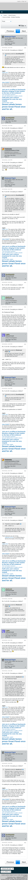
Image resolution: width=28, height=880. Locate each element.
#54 (25, 470)
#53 (25, 388)
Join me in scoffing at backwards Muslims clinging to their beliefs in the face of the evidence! (13, 91)
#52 (25, 344)
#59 (25, 763)
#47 (25, 125)
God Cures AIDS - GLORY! (7, 102)
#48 (25, 160)
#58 (25, 671)
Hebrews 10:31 (9, 537)
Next (24, 31)
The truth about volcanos (8, 94)
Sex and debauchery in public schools (12, 96)
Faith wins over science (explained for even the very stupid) (12, 99)
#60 (25, 842)
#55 (25, 518)
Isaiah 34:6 (5, 72)
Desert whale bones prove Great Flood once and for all (13, 106)
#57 (25, 640)
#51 (25, 307)
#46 (25, 47)
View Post (5, 55)
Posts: (6, 44)
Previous (10, 31)
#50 (25, 282)
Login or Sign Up (22, 1)
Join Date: (7, 43)
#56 (25, 598)
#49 (25, 189)
